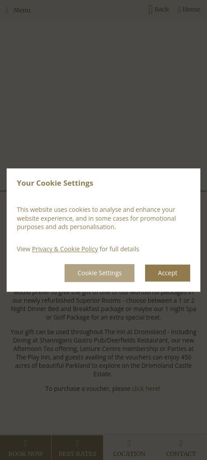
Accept (167, 273)
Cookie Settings (99, 273)
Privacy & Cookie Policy (65, 249)
